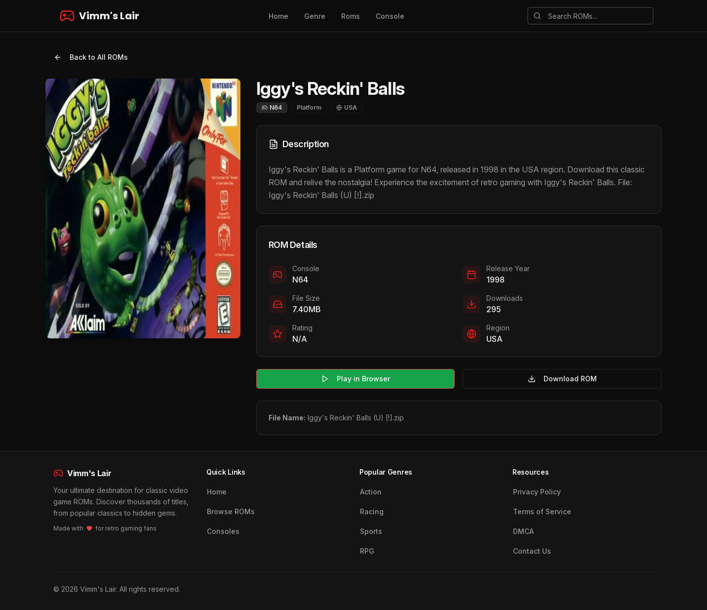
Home (278, 16)
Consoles (223, 531)
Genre (314, 16)
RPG (367, 551)
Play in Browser (355, 378)
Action (371, 492)
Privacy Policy (537, 492)
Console (390, 16)
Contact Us (532, 551)
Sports (371, 531)
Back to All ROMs (91, 57)
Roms (350, 16)
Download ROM (562, 378)
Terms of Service (542, 511)
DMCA (523, 531)
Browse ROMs (231, 511)
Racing (372, 511)
